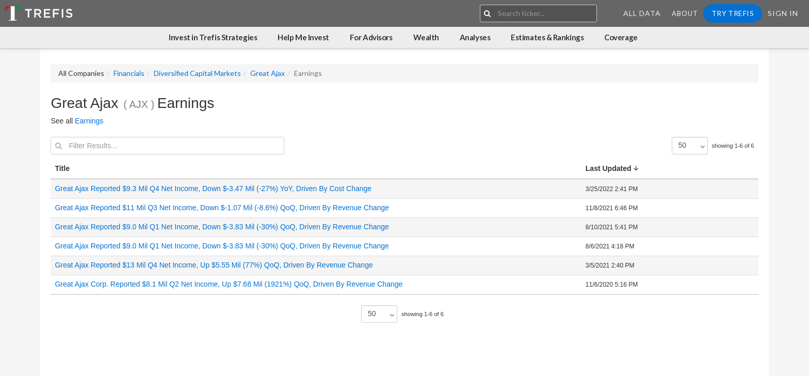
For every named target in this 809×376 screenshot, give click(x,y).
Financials (129, 73)
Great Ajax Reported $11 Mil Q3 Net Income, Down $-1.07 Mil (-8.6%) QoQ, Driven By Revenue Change (222, 207)
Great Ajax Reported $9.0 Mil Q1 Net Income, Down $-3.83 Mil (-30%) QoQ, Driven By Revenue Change (222, 227)
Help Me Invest (303, 37)
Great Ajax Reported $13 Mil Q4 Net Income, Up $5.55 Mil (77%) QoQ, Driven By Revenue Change (214, 265)
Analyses (475, 37)
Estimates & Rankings (547, 37)
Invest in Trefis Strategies (213, 37)
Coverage (620, 37)
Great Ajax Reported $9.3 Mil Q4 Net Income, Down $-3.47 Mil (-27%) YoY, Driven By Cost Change (213, 188)
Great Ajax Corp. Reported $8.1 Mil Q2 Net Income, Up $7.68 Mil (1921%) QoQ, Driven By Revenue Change (228, 284)
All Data (642, 13)
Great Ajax (267, 73)
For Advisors (371, 37)
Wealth (426, 37)
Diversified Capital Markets (197, 73)
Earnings (89, 121)
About (685, 13)
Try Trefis (732, 13)
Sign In (783, 13)
